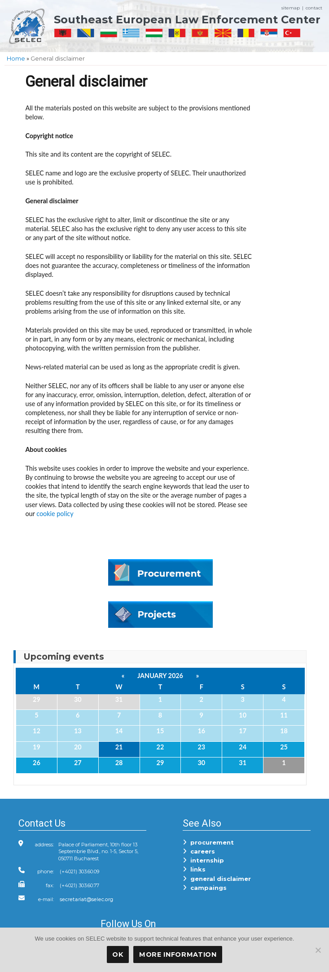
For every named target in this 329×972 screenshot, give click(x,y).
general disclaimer (217, 878)
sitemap (290, 8)
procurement (208, 842)
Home (16, 58)
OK (117, 954)
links (194, 869)
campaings (205, 887)
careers (199, 851)
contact (314, 8)
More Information (178, 954)
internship (203, 860)
